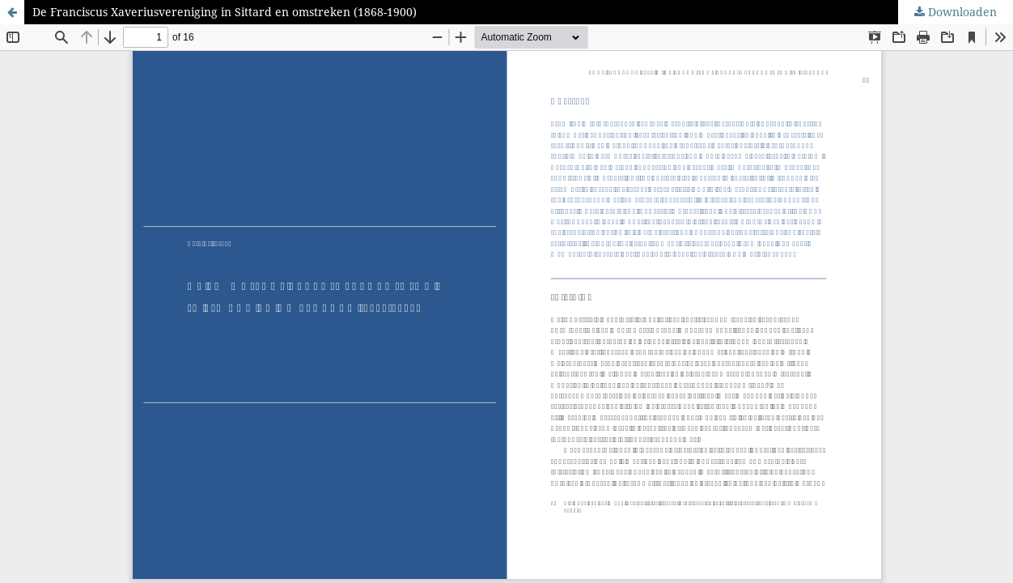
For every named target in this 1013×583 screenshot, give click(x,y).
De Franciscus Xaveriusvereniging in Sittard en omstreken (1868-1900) (224, 11)
